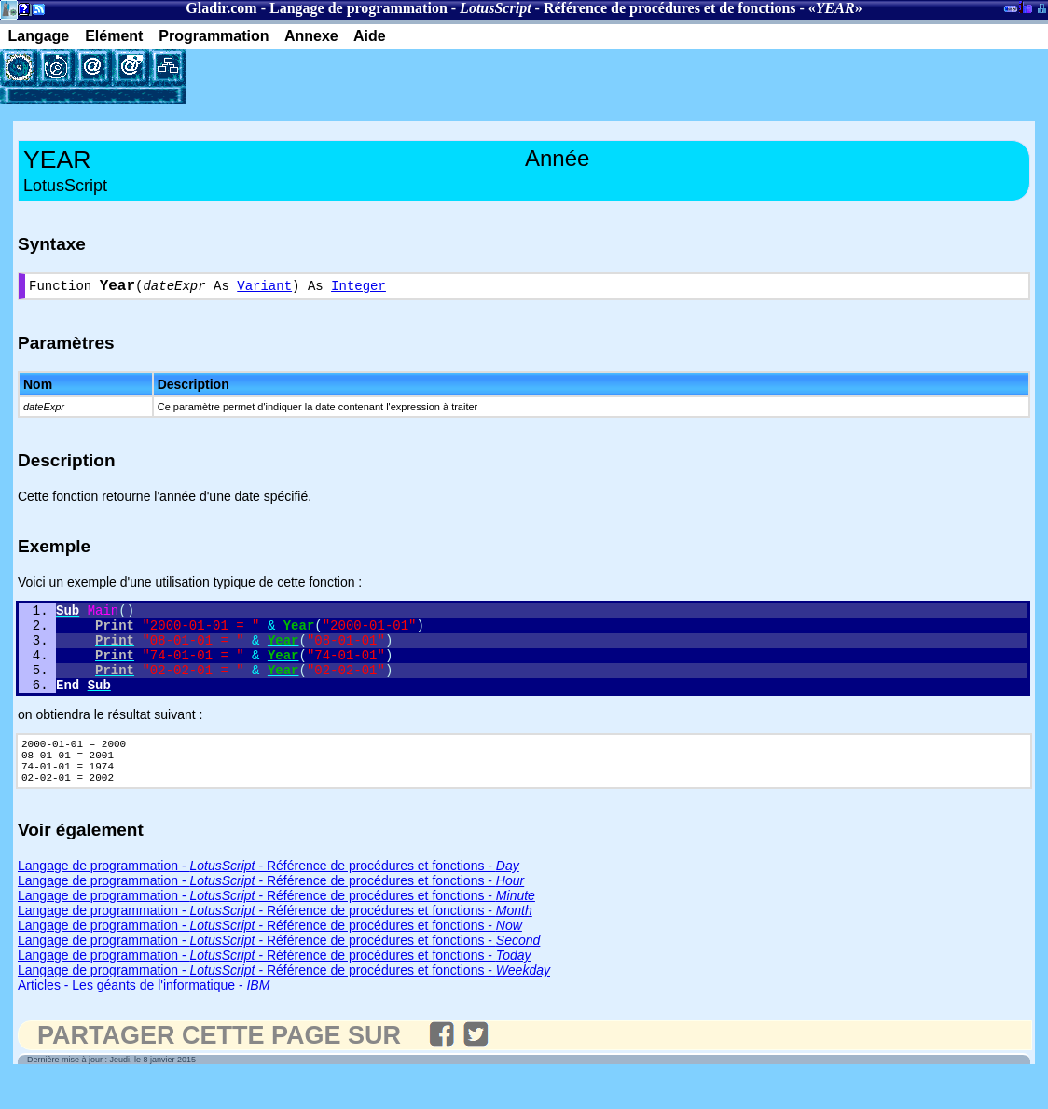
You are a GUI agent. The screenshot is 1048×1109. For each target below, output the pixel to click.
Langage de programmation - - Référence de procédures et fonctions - (268, 897)
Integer (358, 289)
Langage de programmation (358, 8)
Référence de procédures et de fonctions (670, 8)
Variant (264, 289)
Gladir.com (221, 8)
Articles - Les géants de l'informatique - (143, 1016)
